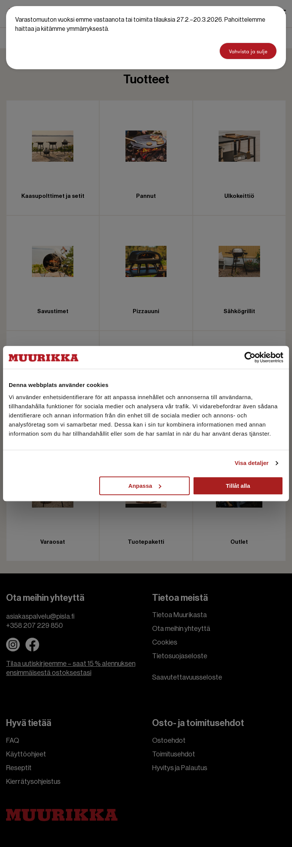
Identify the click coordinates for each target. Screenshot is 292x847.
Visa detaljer (251, 463)
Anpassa (145, 485)
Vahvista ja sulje (248, 51)
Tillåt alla (238, 485)
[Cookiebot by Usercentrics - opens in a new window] (250, 357)
